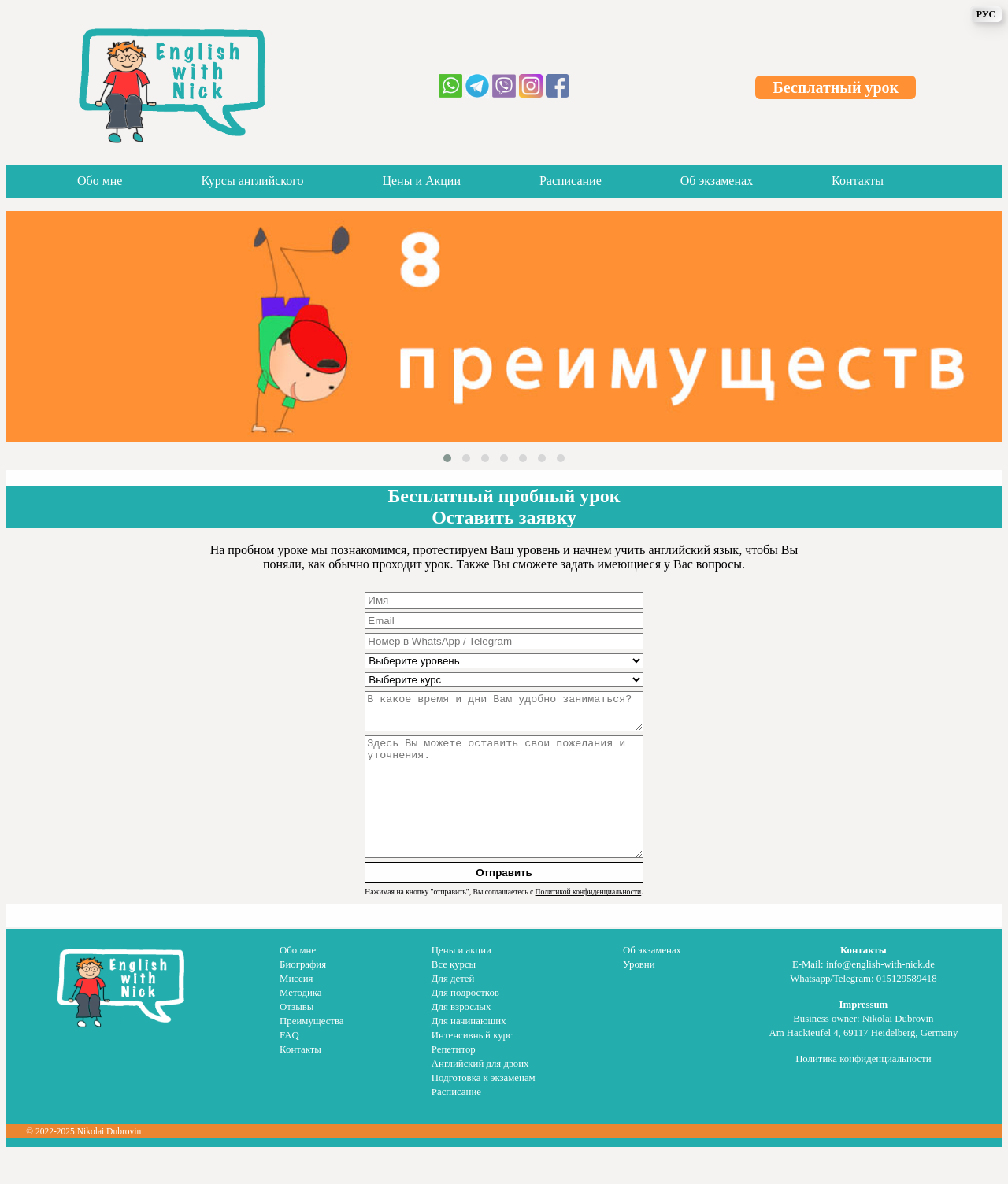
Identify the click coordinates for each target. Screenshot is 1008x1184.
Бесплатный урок (836, 87)
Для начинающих (469, 1051)
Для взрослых (461, 1037)
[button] (447, 458)
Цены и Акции (421, 180)
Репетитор (454, 1080)
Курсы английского (252, 180)
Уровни (638, 995)
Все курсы (454, 995)
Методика (300, 1023)
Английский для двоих (480, 1094)
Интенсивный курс (472, 1065)
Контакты (858, 180)
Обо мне (99, 180)
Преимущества (311, 1051)
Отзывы (296, 1037)
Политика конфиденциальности (863, 1089)
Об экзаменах (716, 180)
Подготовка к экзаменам (484, 1108)
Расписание (570, 180)
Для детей (453, 1009)
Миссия (296, 1009)
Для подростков (465, 1023)
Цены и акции (461, 980)
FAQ (289, 1065)
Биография (303, 995)
